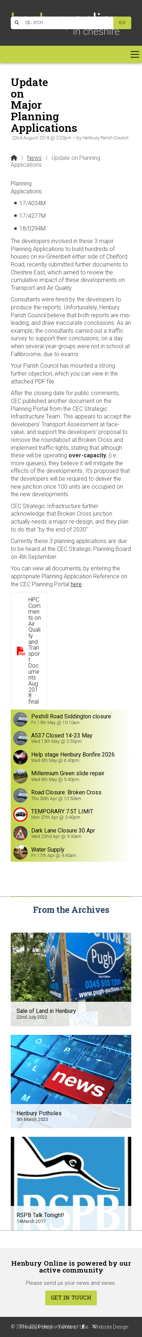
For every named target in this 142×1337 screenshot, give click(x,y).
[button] (71, 54)
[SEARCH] (65, 23)
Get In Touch (71, 1297)
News (34, 157)
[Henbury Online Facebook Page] (32, 21)
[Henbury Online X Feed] (94, 1326)
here (76, 584)
